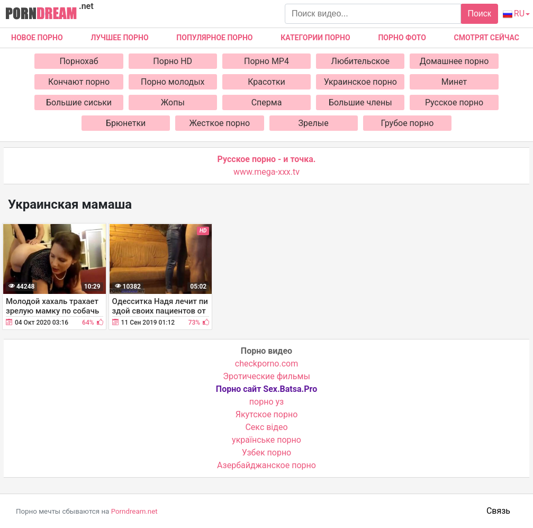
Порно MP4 (266, 61)
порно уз (266, 402)
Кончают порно (79, 82)
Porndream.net (134, 511)
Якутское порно (267, 414)
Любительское (360, 61)
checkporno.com (266, 364)
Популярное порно (214, 37)
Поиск (479, 13)
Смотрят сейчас (486, 37)
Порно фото (402, 37)
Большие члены (360, 102)
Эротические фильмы (266, 376)
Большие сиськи (79, 102)
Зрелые (314, 123)
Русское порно (454, 102)
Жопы (173, 102)
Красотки (266, 82)
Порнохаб (78, 61)
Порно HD (172, 61)
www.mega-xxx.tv (266, 172)
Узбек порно (267, 453)
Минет (454, 82)
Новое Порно (37, 37)
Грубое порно (407, 123)
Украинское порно (360, 82)
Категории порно (315, 37)
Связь (498, 511)
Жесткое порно (219, 123)
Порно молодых (173, 82)
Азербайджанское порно (266, 465)
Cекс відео (266, 427)
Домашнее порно (454, 61)
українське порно (266, 440)
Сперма (266, 102)
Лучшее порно (119, 37)
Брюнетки (126, 123)
